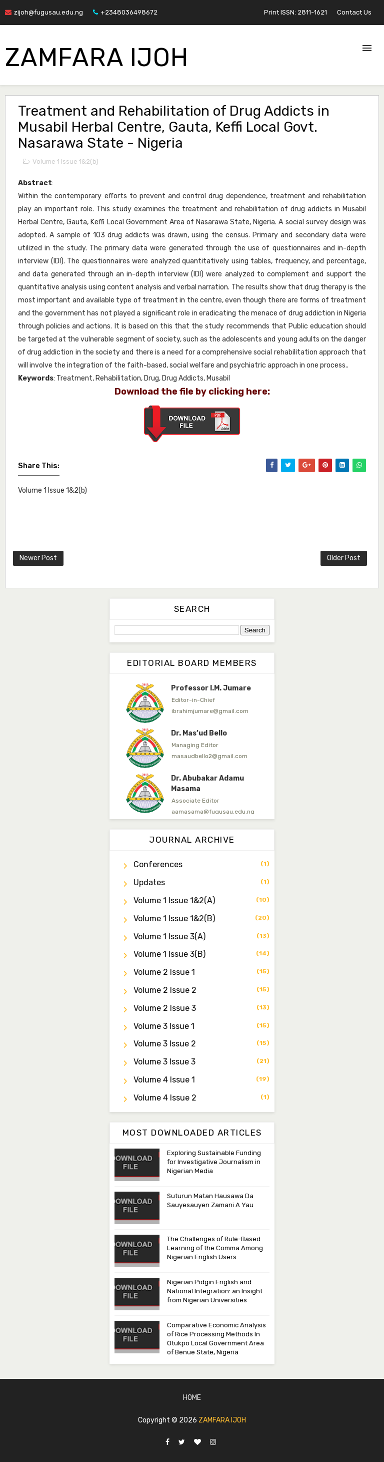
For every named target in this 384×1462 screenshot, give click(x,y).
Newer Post (38, 558)
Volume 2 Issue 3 (165, 1008)
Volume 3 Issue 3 (165, 1061)
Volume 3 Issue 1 (164, 1026)
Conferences (158, 864)
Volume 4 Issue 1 (164, 1079)
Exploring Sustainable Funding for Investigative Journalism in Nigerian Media (214, 1162)
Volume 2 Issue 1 (164, 972)
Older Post (343, 558)
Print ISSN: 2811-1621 (295, 12)
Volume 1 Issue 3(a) (170, 936)
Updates (149, 882)
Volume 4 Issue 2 (165, 1098)
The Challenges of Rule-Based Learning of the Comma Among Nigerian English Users (215, 1248)
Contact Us (354, 12)
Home (192, 1397)
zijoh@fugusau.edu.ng (44, 12)
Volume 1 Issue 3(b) (170, 954)
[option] (192, 702)
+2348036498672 (125, 12)
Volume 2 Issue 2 (165, 990)
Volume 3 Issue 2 (165, 1043)
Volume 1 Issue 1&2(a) (174, 900)
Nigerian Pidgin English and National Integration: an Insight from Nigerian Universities (214, 1291)
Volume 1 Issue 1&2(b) (65, 161)
